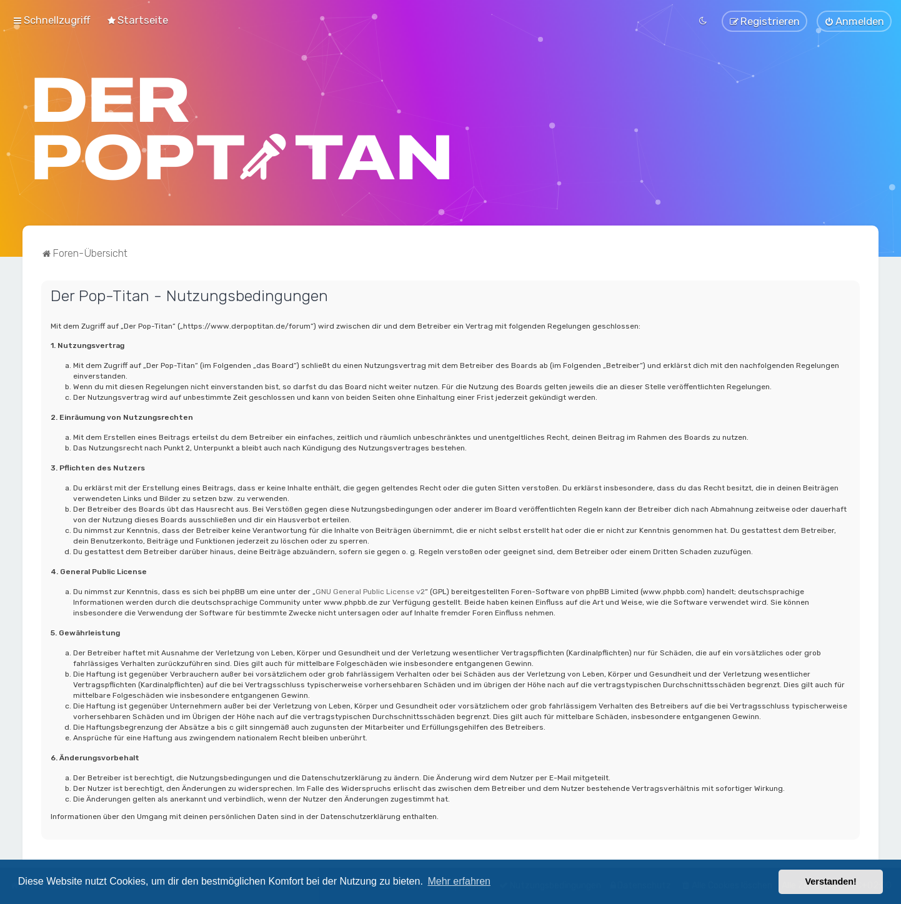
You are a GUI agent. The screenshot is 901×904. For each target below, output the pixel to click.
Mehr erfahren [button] (458, 881)
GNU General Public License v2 (370, 591)
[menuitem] (137, 20)
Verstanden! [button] (831, 882)
